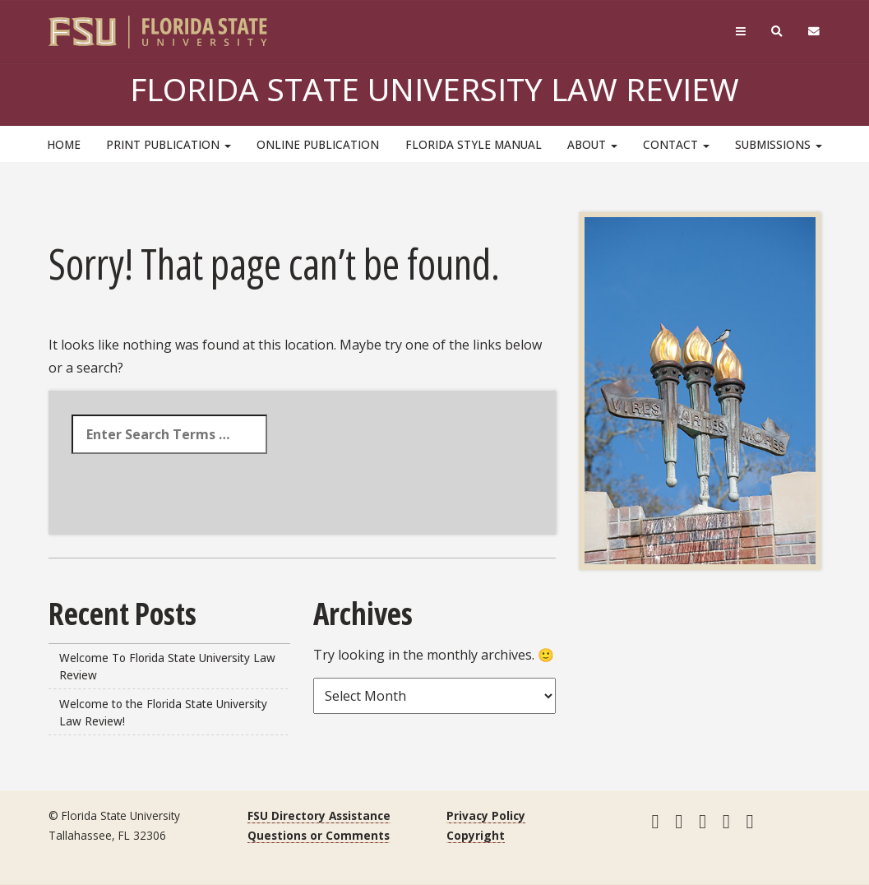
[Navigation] (740, 31)
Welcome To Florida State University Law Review (167, 666)
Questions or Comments (318, 835)
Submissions (778, 144)
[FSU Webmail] (813, 31)
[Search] (776, 31)
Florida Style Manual (473, 144)
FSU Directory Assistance (319, 815)
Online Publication (318, 144)
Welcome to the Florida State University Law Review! (163, 712)
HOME (64, 144)
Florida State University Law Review (434, 88)
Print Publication (168, 144)
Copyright (475, 835)
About (592, 144)
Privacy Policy (485, 815)
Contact (676, 144)
